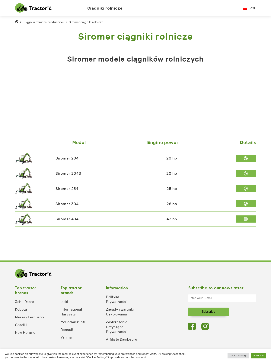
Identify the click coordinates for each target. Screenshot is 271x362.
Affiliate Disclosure (121, 339)
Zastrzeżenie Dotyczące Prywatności (116, 327)
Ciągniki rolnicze (105, 8)
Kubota (21, 309)
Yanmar (67, 337)
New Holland (25, 332)
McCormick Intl (73, 322)
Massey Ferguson (29, 317)
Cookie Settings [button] (238, 355)
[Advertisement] (128, 102)
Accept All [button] (258, 355)
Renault (67, 330)
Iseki (64, 302)
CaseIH (21, 325)
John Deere (24, 302)
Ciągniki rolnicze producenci (44, 22)
